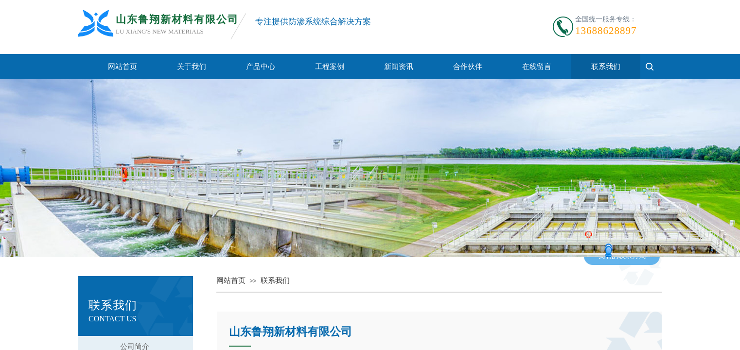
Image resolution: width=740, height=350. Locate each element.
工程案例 (329, 66)
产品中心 (260, 66)
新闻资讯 (398, 66)
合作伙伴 (467, 66)
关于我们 (191, 66)
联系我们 (605, 66)
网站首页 (122, 66)
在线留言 (536, 66)
